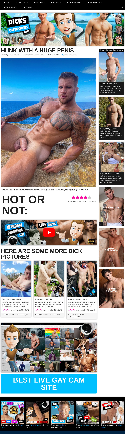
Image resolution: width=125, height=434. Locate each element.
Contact (29, 7)
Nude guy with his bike (43, 299)
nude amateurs (36, 425)
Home (8, 2)
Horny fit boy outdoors (108, 129)
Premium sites (12, 7)
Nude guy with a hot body (77, 299)
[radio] (73, 198)
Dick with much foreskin (109, 174)
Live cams (40, 2)
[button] (122, 7)
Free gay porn (96, 2)
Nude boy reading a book (11, 299)
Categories (23, 2)
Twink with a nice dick (108, 84)
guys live (61, 425)
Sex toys (57, 2)
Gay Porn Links (75, 2)
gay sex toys (84, 425)
